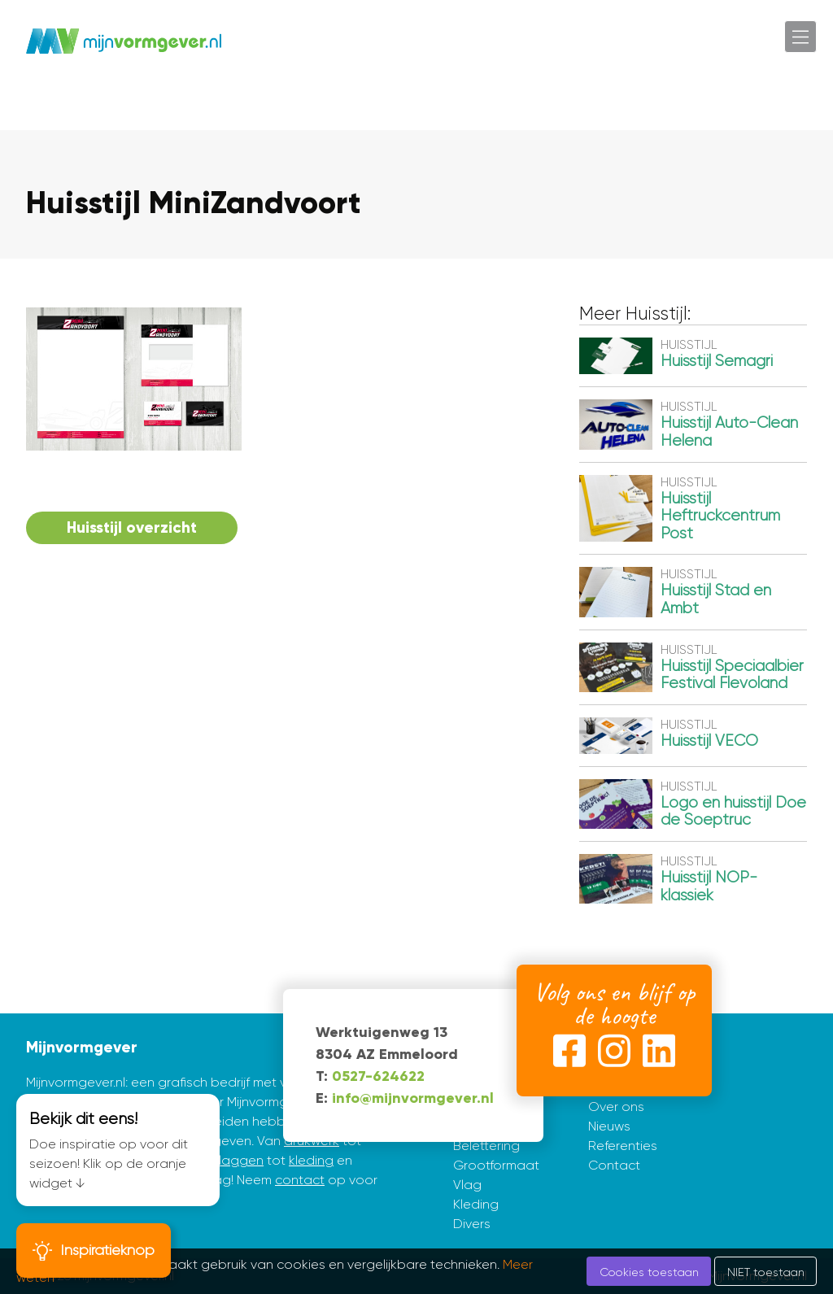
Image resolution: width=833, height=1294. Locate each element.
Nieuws (609, 1126)
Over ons (616, 1106)
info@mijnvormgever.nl (413, 1098)
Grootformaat (496, 1165)
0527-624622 (378, 1076)
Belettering (486, 1145)
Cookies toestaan (649, 1272)
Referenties (622, 1145)
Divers (472, 1223)
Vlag (467, 1184)
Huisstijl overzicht (132, 527)
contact (300, 1179)
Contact (614, 1165)
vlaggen (238, 1160)
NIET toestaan (766, 1272)
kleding (311, 1160)
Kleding (476, 1204)
